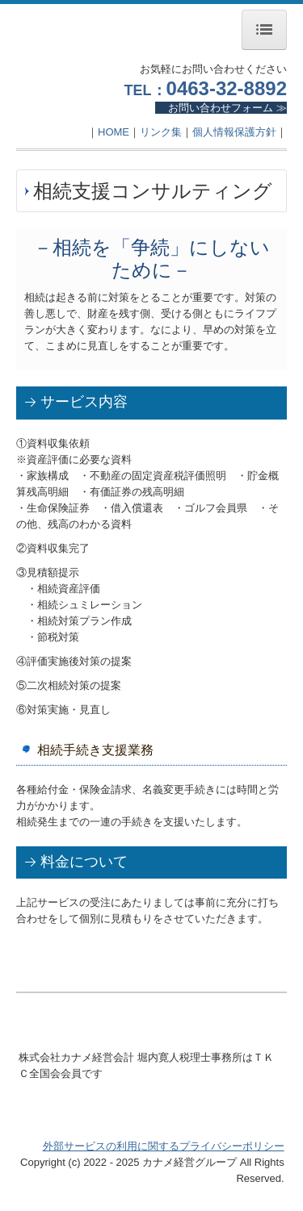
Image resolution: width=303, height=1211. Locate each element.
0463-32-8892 (226, 88)
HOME (113, 132)
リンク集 (161, 132)
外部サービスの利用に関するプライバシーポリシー (163, 1146)
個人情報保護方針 (234, 132)
